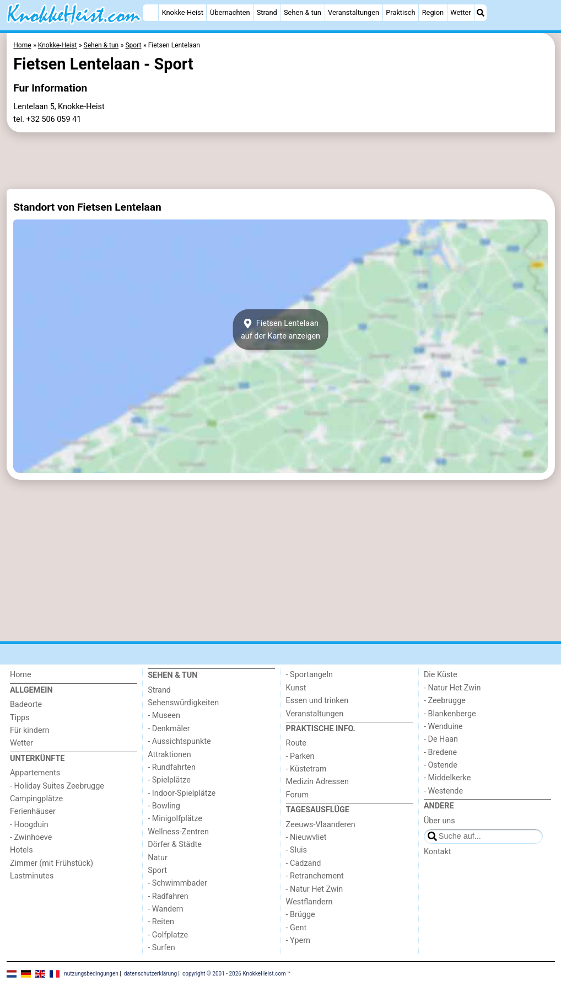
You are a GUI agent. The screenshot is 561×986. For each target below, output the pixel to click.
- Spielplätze (169, 780)
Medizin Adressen (317, 781)
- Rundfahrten (172, 767)
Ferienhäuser (33, 811)
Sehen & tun (302, 12)
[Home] (150, 12)
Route (296, 743)
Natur (158, 857)
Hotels (21, 850)
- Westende (443, 791)
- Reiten (161, 921)
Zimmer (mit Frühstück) (51, 863)
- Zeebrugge (445, 700)
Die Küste (440, 674)
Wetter (460, 12)
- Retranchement (315, 876)
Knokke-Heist (182, 12)
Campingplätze (36, 798)
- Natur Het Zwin (314, 889)
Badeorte (26, 704)
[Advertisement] (281, 161)
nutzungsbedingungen (91, 974)
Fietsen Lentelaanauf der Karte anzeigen (280, 330)
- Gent (296, 928)
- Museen (164, 715)
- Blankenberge (450, 714)
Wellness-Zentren (178, 832)
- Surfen (161, 947)
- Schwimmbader (177, 883)
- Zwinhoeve (31, 837)
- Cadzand (303, 863)
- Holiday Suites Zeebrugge (57, 786)
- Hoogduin (29, 824)
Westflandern (309, 902)
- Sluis (296, 850)
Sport (157, 870)
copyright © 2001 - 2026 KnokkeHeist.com (234, 974)
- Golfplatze (168, 935)
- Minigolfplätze (175, 818)
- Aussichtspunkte (179, 741)
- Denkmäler (169, 728)
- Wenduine (443, 726)
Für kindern (30, 730)
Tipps (20, 717)
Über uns (439, 821)
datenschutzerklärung (150, 974)
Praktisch (400, 12)
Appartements (35, 773)
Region (433, 12)
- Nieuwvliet (306, 837)
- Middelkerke (447, 778)
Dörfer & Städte (175, 844)
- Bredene (440, 752)
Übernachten (230, 12)
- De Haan (441, 739)
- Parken (300, 756)
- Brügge (300, 914)
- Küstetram (306, 769)
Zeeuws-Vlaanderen (320, 824)
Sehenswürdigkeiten (183, 703)
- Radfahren (168, 896)
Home (20, 674)
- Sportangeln (309, 674)
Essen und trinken (317, 700)
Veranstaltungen (353, 12)
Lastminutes (31, 876)
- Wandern (165, 909)
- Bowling (164, 806)
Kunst (296, 688)
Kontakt (437, 851)
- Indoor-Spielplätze (181, 793)
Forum (297, 795)
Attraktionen (169, 754)
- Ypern (298, 940)
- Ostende (440, 765)
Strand (267, 12)
